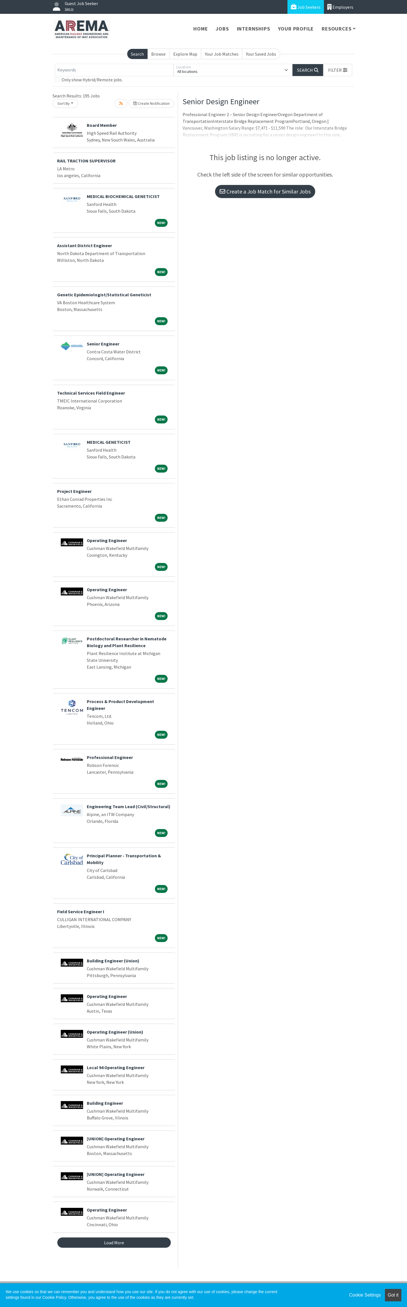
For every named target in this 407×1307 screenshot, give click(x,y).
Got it (393, 1295)
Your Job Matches (222, 54)
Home (200, 28)
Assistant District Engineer (84, 245)
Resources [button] (336, 28)
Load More (114, 1242)
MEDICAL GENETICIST (109, 442)
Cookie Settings (365, 1295)
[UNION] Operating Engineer (115, 1138)
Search (137, 54)
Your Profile (296, 28)
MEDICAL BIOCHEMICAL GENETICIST (123, 196)
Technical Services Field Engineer (91, 393)
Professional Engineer (110, 757)
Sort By (63, 103)
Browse (158, 54)
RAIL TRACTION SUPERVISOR (86, 161)
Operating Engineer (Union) (115, 1032)
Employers (340, 6)
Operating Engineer (107, 540)
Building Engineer (105, 1103)
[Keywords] (114, 70)
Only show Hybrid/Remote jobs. (92, 79)
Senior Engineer (103, 344)
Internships (253, 28)
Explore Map (185, 54)
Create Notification (151, 103)
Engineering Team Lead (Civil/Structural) (128, 806)
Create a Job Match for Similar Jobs (265, 191)
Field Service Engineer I (80, 911)
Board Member (102, 125)
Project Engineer (74, 491)
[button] (337, 70)
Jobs (222, 28)
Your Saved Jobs (261, 54)
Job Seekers (306, 6)
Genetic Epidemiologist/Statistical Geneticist (104, 294)
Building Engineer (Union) (113, 961)
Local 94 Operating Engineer (115, 1067)
